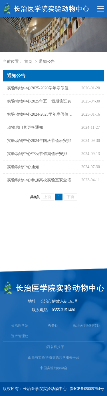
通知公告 (47, 61)
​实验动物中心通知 (23, 167)
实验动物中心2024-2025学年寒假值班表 (41, 114)
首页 (28, 61)
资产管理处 (19, 336)
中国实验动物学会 (53, 368)
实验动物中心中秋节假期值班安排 (37, 154)
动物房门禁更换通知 (25, 127)
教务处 (53, 325)
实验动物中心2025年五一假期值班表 (39, 101)
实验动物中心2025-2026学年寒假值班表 (41, 88)
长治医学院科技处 (86, 325)
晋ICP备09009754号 (87, 389)
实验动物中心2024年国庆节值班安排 (39, 140)
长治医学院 (19, 325)
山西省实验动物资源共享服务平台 (53, 357)
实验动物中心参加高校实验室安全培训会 (41, 180)
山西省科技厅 (53, 347)
